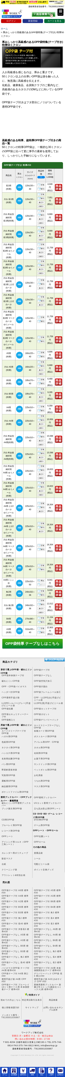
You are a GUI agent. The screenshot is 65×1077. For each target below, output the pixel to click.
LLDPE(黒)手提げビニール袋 (48, 703)
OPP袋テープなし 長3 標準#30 (48, 963)
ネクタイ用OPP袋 (11, 747)
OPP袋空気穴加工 (43, 681)
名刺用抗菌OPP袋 (11, 759)
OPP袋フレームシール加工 (47, 692)
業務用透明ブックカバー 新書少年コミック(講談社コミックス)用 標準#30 (47, 986)
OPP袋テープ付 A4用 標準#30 (15, 897)
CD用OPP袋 (8, 820)
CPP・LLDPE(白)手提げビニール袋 (47, 698)
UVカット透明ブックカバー (47, 803)
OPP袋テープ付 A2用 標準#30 (15, 902)
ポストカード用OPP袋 (45, 736)
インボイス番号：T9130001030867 (10, 1016)
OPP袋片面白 (41, 686)
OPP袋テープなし (43, 675)
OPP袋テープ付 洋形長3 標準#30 (15, 930)
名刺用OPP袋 (41, 753)
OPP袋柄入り (8, 720)
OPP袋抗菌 (7, 709)
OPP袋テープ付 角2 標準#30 (14, 919)
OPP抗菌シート (42, 836)
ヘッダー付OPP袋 (11, 692)
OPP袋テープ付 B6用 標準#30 (47, 902)
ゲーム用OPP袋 (42, 825)
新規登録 (33, 21)
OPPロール (40, 842)
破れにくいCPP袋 (11, 681)
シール (37, 858)
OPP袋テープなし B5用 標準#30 (15, 947)
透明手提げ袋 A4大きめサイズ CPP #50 (48, 980)
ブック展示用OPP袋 (12, 808)
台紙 (4, 864)
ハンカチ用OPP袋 (11, 753)
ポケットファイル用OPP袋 (15, 792)
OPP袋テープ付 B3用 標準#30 (15, 913)
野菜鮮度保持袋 (9, 770)
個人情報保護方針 (11, 1007)
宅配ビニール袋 (41, 864)
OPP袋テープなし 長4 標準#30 (48, 958)
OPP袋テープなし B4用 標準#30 (47, 947)
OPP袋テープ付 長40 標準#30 (15, 924)
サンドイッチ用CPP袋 (45, 764)
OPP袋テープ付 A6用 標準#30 (15, 891)
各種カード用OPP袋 (44, 731)
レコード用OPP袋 (11, 831)
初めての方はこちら (11, 1000)
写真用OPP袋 (8, 775)
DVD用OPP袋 (41, 820)
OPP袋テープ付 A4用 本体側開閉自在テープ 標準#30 (47, 969)
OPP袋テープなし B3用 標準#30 (15, 952)
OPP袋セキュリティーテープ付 (15, 715)
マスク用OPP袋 (42, 786)
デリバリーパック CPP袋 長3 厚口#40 (48, 974)
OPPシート (7, 836)
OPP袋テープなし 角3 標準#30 (48, 952)
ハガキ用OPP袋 (10, 736)
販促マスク (7, 858)
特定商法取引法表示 (32, 1000)
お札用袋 (38, 775)
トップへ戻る (54, 659)
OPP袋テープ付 (42, 670)
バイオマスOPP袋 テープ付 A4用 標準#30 (15, 969)
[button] (60, 12)
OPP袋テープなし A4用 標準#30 (47, 936)
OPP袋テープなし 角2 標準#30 (15, 958)
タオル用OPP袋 (42, 747)
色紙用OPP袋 (8, 742)
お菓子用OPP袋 (42, 759)
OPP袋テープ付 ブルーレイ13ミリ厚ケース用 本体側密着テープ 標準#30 (15, 986)
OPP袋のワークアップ (14, 15)
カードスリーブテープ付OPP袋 (14, 732)
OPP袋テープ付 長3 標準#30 (46, 924)
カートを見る (54, 21)
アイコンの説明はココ (41, 177)
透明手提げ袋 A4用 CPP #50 (14, 980)
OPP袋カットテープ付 (45, 709)
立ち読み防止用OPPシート (47, 808)
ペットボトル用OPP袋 (45, 770)
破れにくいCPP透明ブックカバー (16, 804)
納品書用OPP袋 (10, 786)
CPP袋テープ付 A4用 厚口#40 (15, 974)
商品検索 (53, 1000)
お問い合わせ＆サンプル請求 (53, 1008)
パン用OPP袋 (8, 764)
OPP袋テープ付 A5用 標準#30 (47, 891)
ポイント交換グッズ (44, 869)
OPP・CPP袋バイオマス (14, 686)
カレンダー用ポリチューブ (15, 853)
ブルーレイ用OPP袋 (12, 825)
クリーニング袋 (9, 869)
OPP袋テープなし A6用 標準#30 (47, 930)
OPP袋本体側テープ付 (13, 675)
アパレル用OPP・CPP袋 (46, 742)
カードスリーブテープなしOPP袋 (47, 726)
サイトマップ (32, 1007)
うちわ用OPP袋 (42, 781)
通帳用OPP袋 (8, 781)
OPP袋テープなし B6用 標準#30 (47, 941)
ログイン (11, 21)
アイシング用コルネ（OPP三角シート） (15, 843)
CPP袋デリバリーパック (46, 720)
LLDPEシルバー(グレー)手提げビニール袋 (16, 704)
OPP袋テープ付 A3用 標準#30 (47, 897)
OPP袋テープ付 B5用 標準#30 (15, 908)
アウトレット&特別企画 (13, 875)
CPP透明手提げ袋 (11, 697)
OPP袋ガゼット (42, 714)
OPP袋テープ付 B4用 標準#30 (47, 908)
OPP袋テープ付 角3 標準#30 (46, 913)
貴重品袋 (38, 853)
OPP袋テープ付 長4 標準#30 (46, 919)
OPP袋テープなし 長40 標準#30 (16, 963)
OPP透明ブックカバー (45, 797)
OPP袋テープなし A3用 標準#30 (15, 941)
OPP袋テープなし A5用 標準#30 (15, 936)
